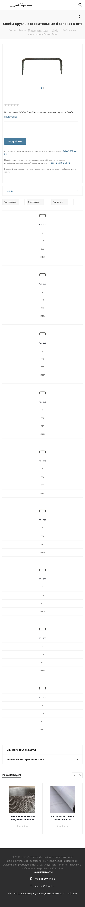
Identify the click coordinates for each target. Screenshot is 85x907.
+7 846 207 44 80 (45, 878)
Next (80, 775)
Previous (75, 775)
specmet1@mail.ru (60, 163)
